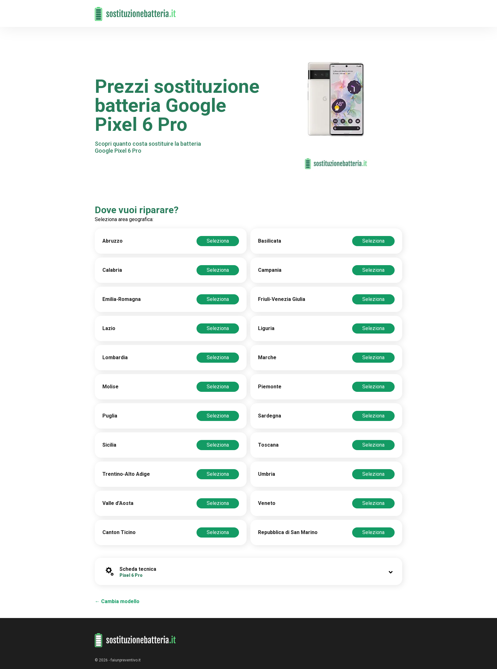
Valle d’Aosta (117, 503)
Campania (269, 270)
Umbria (266, 474)
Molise (110, 387)
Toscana (268, 445)
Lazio (108, 328)
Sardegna (269, 416)
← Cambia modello (117, 601)
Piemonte (269, 387)
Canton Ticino (119, 532)
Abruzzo (112, 241)
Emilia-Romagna (121, 299)
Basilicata (269, 241)
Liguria (266, 328)
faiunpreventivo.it (126, 660)
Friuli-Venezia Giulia (281, 299)
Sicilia (109, 445)
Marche (267, 357)
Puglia (109, 416)
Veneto (266, 503)
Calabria (112, 270)
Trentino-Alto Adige (126, 474)
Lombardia (115, 357)
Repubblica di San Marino (288, 532)
